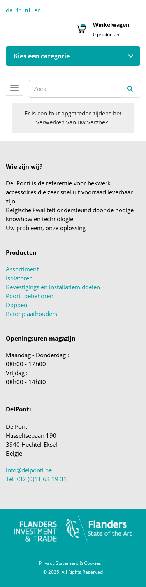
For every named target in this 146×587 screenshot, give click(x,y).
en (37, 10)
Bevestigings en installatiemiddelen (53, 287)
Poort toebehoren (29, 296)
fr (18, 10)
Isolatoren (19, 278)
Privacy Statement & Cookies (70, 563)
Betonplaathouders (31, 314)
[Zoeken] (130, 89)
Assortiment (22, 269)
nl (27, 10)
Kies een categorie (42, 56)
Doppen (16, 305)
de (9, 10)
